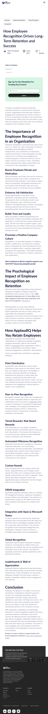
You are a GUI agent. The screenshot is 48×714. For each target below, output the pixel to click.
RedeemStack (6, 696)
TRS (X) (5, 697)
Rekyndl (5, 692)
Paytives (5, 694)
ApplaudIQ (16, 346)
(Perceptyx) (26, 301)
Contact (29, 692)
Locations (29, 694)
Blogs (17, 690)
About (28, 690)
